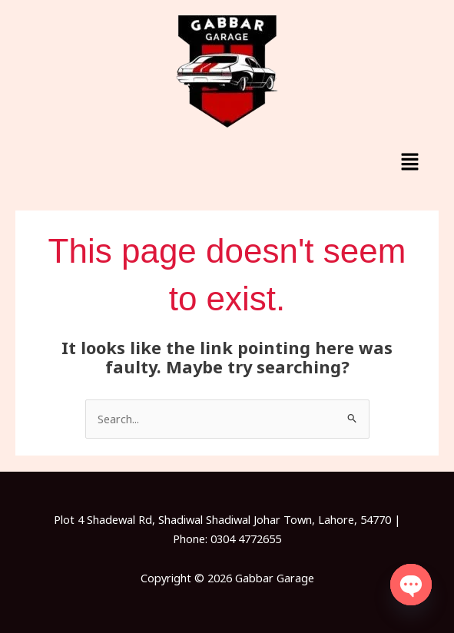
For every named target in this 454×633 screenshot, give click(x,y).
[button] (410, 162)
